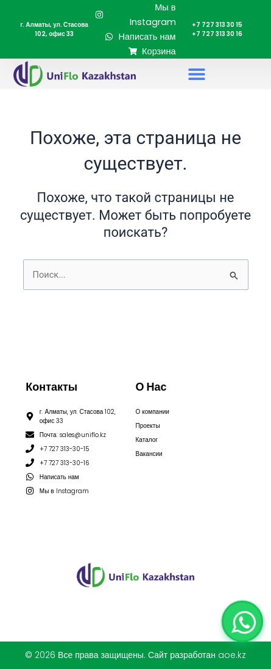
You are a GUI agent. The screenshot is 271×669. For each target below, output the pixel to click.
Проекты (148, 425)
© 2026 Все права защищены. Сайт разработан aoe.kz (135, 655)
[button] (196, 74)
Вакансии (149, 453)
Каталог (147, 439)
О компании (152, 411)
